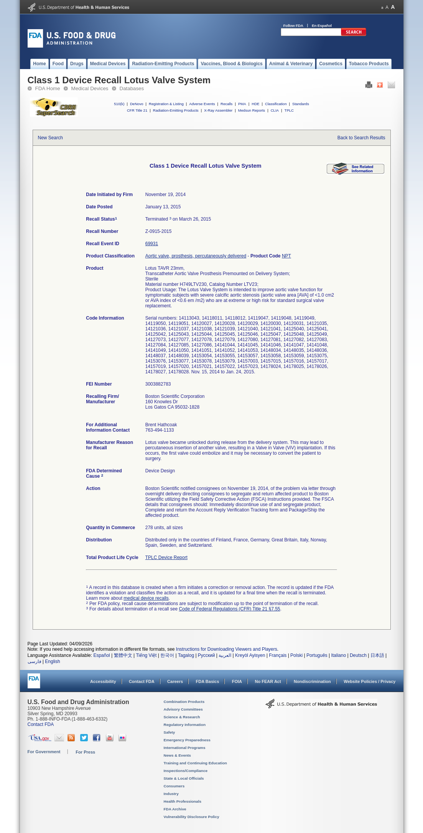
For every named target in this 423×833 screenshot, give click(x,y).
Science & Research (182, 717)
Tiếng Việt (146, 655)
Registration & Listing (166, 104)
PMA (242, 104)
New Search (50, 137)
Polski (296, 655)
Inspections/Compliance (186, 771)
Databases (132, 88)
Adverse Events (202, 104)
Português (317, 655)
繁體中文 (123, 655)
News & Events (177, 755)
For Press (85, 752)
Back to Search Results (361, 137)
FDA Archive (175, 809)
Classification (276, 104)
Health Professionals (182, 801)
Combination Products (184, 701)
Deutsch (358, 655)
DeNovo (136, 104)
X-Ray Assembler (218, 110)
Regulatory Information (185, 724)
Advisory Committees (183, 709)
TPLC (289, 110)
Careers (175, 681)
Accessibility (103, 681)
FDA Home (47, 88)
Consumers (174, 786)
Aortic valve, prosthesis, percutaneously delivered (195, 256)
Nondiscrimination (312, 681)
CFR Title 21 (137, 110)
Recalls (226, 104)
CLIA (275, 110)
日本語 (377, 655)
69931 (151, 243)
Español (101, 655)
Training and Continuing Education (195, 763)
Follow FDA (293, 25)
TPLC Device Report (166, 557)
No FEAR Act (268, 681)
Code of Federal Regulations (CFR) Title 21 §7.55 (229, 609)
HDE (255, 104)
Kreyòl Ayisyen (250, 655)
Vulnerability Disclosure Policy (191, 817)
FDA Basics (207, 681)
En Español (322, 25)
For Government (44, 751)
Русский (206, 655)
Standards (300, 104)
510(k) (119, 104)
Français (277, 655)
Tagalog (186, 655)
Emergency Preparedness (187, 740)
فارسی (34, 661)
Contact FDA (142, 681)
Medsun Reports (251, 110)
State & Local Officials (184, 778)
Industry (171, 794)
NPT (286, 256)
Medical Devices (90, 88)
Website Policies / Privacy (369, 681)
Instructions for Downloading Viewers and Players (226, 649)
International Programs (185, 748)
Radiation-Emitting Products (176, 110)
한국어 (167, 655)
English (52, 661)
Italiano (338, 655)
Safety (169, 732)
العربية (225, 655)
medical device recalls (145, 598)
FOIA (237, 681)
